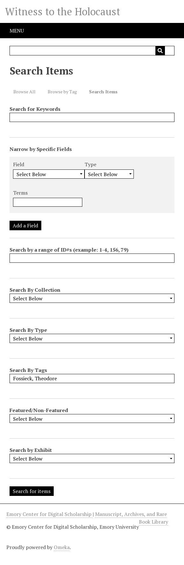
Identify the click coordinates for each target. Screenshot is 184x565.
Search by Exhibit (31, 450)
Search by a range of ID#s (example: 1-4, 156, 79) (69, 249)
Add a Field (25, 225)
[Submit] (160, 50)
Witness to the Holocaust (62, 11)
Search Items (103, 92)
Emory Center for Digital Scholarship (49, 514)
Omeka (62, 547)
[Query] (92, 50)
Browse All (24, 92)
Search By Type (28, 329)
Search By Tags (28, 370)
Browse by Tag (62, 92)
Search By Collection (35, 289)
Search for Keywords (35, 108)
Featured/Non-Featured (39, 410)
